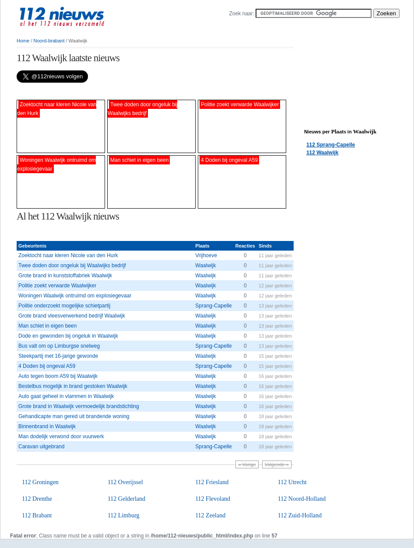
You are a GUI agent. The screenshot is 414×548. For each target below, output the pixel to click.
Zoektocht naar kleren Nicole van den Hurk (68, 255)
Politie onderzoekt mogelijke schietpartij (64, 306)
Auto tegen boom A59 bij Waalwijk (58, 376)
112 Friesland (211, 482)
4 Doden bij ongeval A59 (46, 366)
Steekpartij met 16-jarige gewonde (58, 356)
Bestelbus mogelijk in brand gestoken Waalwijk (72, 386)
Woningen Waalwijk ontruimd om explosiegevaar (74, 296)
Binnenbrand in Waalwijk (47, 426)
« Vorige (247, 464)
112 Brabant (37, 515)
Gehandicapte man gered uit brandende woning (74, 416)
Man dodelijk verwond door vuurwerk (61, 436)
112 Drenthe (37, 499)
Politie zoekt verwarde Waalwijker (57, 286)
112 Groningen (40, 482)
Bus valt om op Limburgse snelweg (59, 346)
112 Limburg (124, 515)
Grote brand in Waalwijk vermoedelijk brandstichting (78, 406)
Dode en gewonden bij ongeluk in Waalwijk (68, 336)
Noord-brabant (49, 40)
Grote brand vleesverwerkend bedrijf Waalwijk (71, 316)
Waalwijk (205, 265)
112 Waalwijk (322, 153)
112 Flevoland (212, 499)
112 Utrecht (292, 482)
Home (23, 40)
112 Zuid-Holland (300, 515)
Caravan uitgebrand (41, 446)
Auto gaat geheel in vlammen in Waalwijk (66, 396)
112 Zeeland (210, 515)
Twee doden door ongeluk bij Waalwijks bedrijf (72, 265)
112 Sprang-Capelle (330, 145)
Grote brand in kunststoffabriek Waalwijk (65, 275)
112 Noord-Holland (302, 499)
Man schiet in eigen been (47, 326)
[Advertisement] (119, 91)
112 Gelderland (126, 499)
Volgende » (277, 464)
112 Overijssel (125, 482)
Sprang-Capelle (213, 306)
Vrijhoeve (206, 255)
